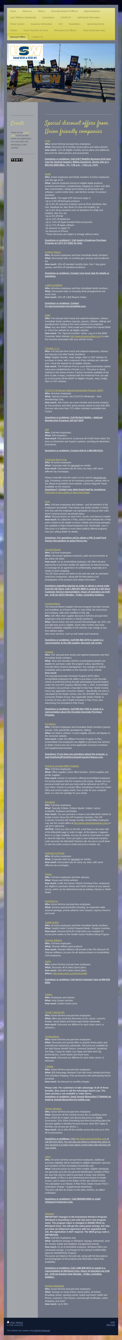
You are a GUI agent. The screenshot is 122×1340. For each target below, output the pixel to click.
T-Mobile (49, 1066)
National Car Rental (54, 853)
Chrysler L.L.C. (52, 348)
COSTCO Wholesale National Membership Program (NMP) (74, 390)
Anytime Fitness (53, 252)
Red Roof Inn (51, 901)
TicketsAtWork (52, 1036)
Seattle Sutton (52, 922)
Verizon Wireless (53, 1108)
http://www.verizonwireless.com (90, 1138)
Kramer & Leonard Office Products (62, 766)
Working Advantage (54, 1286)
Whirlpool (49, 1214)
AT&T (48, 141)
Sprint (48, 961)
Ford (47, 501)
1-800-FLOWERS (53, 285)
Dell (47, 429)
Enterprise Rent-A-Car (56, 459)
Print (11, 1322)
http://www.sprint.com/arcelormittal (70, 973)
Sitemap (19, 1322)
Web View (110, 1325)
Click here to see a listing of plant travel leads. (67, 492)
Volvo (47, 1156)
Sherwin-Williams (53, 940)
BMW (47, 315)
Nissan (48, 874)
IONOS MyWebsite (42, 1331)
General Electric (53, 549)
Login (112, 1322)
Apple (48, 174)
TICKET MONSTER (54, 1012)
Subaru (48, 994)
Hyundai (49, 652)
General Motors (52, 603)
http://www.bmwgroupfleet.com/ (85, 336)
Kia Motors (50, 724)
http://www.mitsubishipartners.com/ (91, 823)
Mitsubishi (50, 802)
